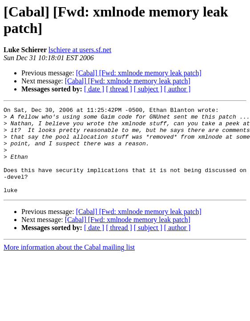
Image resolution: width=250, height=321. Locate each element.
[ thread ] (119, 89)
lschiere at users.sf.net (79, 50)
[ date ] (94, 89)
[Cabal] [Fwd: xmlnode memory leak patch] (139, 73)
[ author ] (177, 89)
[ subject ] (148, 89)
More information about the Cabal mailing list (69, 264)
